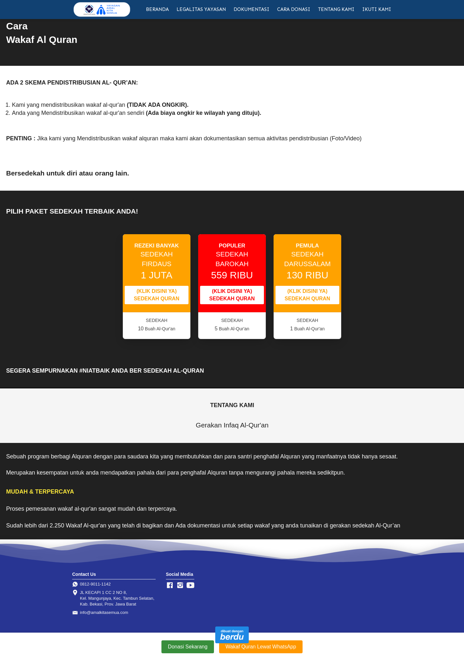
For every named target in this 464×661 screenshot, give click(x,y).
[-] (170, 585)
